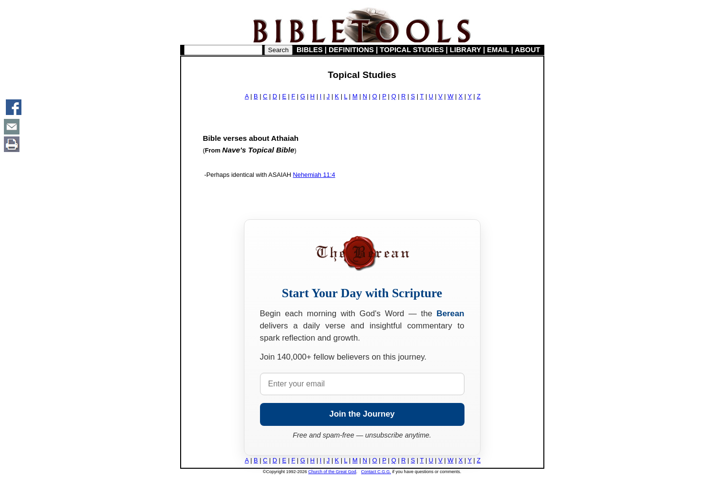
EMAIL (498, 50)
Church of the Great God (332, 471)
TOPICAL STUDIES (412, 50)
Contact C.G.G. (376, 471)
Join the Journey (361, 414)
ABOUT (527, 50)
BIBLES (310, 50)
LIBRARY (465, 50)
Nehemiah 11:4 (314, 174)
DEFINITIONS (351, 50)
